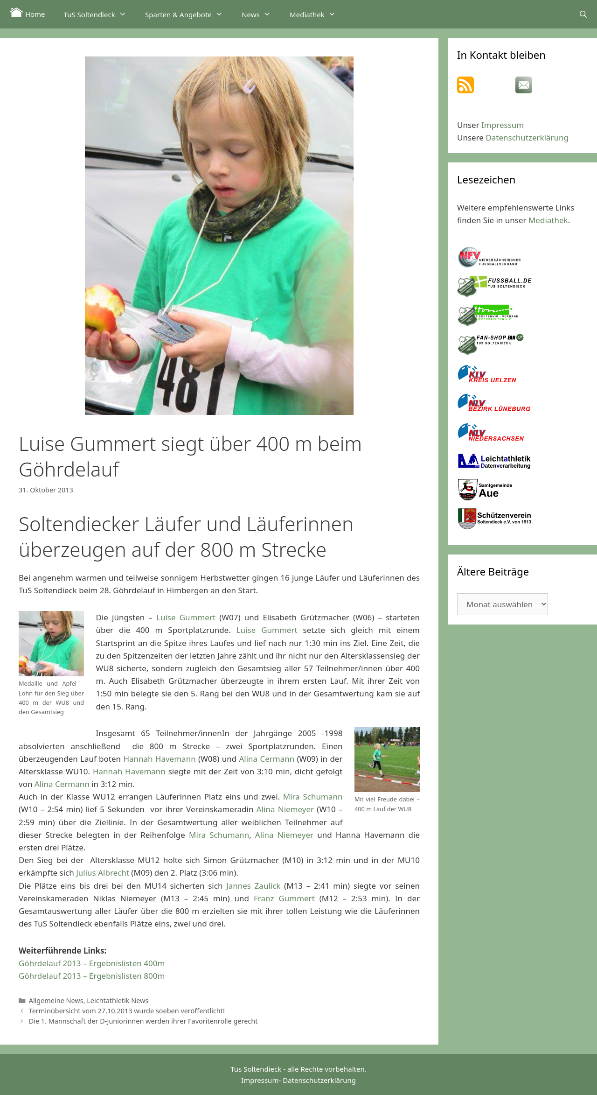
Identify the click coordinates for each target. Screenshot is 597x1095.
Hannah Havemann (159, 758)
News (261, 14)
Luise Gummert (185, 617)
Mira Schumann (313, 796)
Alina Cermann (266, 758)
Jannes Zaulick (253, 885)
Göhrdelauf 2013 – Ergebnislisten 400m (92, 963)
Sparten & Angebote (188, 14)
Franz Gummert (284, 898)
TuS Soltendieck (100, 14)
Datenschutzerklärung (527, 137)
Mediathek (317, 14)
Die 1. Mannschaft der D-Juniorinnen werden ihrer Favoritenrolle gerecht (143, 1021)
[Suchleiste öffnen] (583, 14)
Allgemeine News (56, 1000)
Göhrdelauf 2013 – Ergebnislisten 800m (92, 975)
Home (27, 13)
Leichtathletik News (117, 1000)
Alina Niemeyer (285, 809)
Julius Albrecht (102, 872)
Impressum (502, 124)
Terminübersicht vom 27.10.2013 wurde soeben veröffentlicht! (127, 1010)
